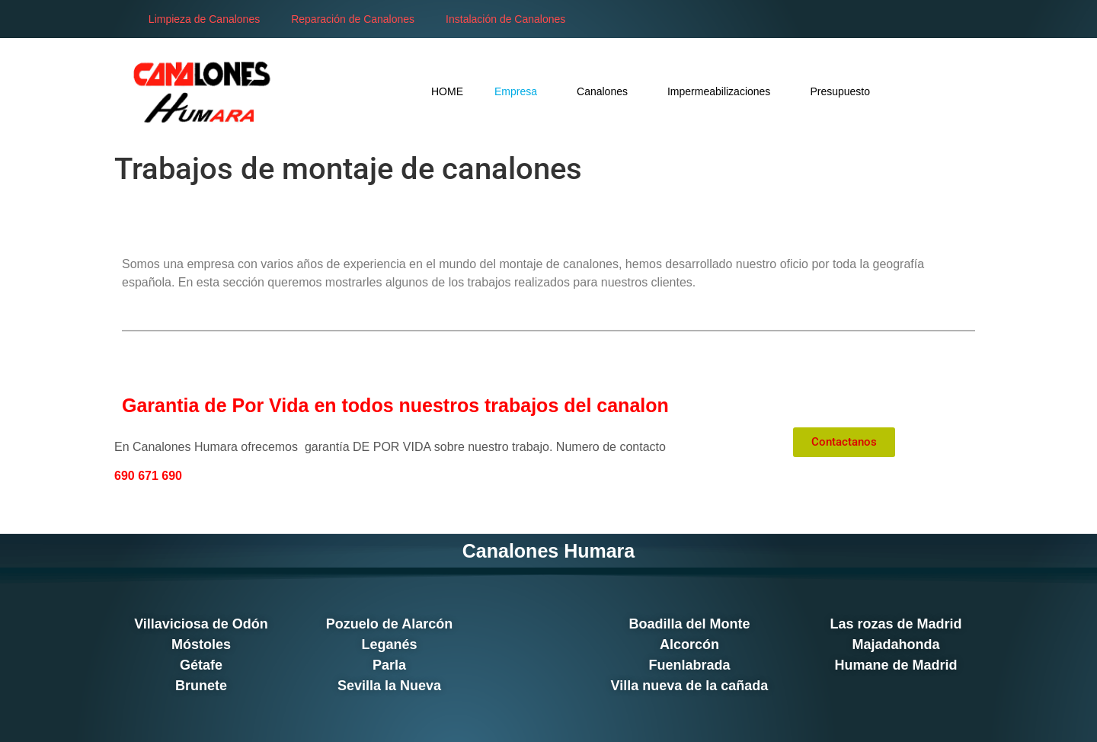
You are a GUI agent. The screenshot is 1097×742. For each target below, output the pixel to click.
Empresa (519, 91)
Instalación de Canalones (505, 19)
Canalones (606, 91)
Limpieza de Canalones (204, 19)
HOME (447, 91)
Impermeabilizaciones (723, 91)
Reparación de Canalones (352, 19)
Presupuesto (840, 91)
